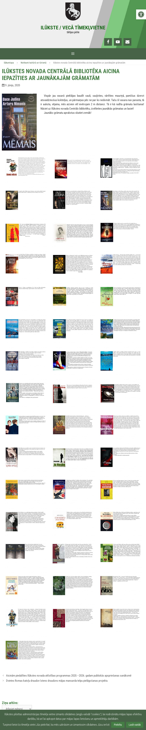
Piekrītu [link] (118, 724)
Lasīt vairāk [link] (135, 724)
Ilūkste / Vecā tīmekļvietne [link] (73, 28)
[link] (141, 14)
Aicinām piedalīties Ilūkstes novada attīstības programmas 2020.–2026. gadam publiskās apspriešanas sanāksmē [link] (68, 675)
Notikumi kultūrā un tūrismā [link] (33, 62)
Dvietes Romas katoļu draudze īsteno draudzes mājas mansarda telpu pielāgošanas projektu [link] (57, 680)
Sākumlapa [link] (9, 62)
